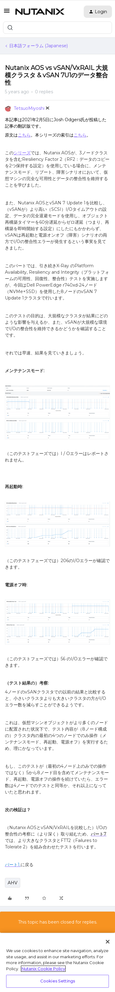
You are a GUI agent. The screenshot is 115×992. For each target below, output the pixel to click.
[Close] (107, 941)
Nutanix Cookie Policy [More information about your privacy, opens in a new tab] (43, 968)
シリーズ (22, 153)
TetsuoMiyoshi (29, 108)
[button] (6, 13)
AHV (12, 883)
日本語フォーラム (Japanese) (38, 45)
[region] (57, 962)
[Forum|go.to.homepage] (39, 12)
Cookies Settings (57, 980)
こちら (24, 135)
